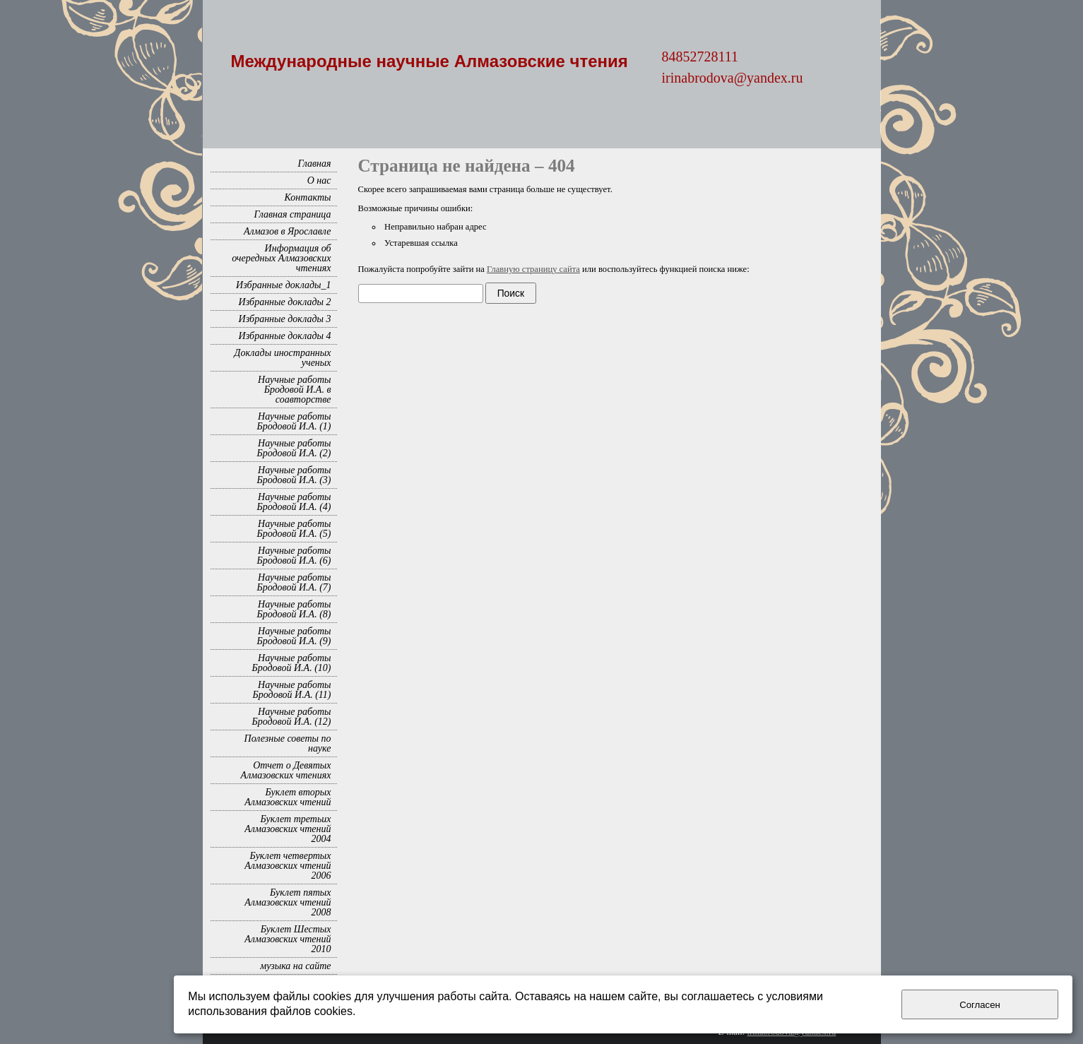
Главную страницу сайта (533, 269)
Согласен (979, 1004)
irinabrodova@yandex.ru (732, 77)
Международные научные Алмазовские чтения (429, 61)
